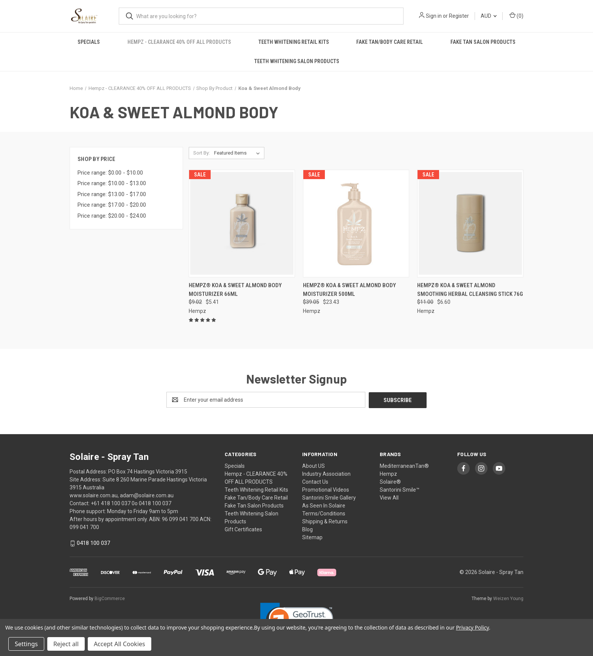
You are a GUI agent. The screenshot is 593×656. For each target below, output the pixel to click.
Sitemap (312, 537)
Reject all (66, 644)
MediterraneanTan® (404, 466)
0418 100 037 (93, 543)
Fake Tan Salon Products (482, 42)
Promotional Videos (325, 489)
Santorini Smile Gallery (329, 497)
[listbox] (238, 153)
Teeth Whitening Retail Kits (293, 42)
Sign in (434, 16)
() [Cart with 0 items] (516, 15)
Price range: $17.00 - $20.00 (112, 204)
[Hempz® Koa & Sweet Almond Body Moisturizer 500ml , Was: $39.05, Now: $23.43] (356, 223)
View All (389, 497)
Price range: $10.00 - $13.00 (112, 183)
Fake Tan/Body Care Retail (389, 42)
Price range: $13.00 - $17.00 (112, 194)
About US (313, 466)
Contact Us (315, 481)
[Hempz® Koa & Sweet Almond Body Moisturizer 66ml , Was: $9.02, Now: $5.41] (241, 223)
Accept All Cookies (119, 644)
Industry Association (326, 473)
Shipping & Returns (325, 521)
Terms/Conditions (323, 513)
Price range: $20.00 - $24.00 (112, 215)
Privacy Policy (472, 627)
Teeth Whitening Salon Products (296, 61)
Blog (307, 529)
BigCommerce (110, 598)
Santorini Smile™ (399, 489)
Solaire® (390, 481)
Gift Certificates (243, 529)
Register (459, 16)
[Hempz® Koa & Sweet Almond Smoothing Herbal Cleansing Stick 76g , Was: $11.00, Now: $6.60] (470, 223)
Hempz (388, 473)
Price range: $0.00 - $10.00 (110, 172)
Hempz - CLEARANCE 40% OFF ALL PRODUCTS (179, 42)
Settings (26, 644)
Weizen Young (508, 598)
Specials (89, 42)
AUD (489, 16)
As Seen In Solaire (323, 505)
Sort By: (201, 153)
